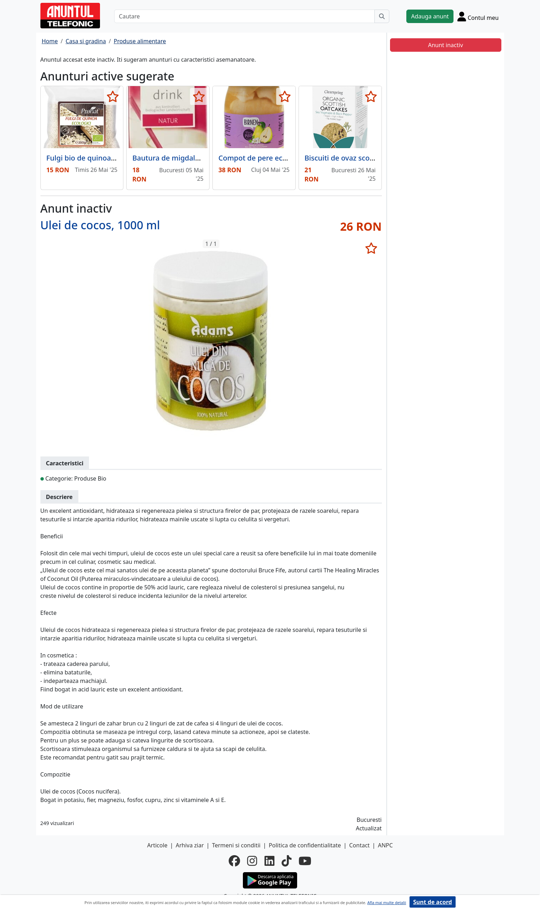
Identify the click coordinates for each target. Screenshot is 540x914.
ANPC (385, 845)
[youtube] (305, 860)
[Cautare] (244, 16)
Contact (359, 845)
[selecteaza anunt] (112, 96)
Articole (157, 845)
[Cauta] (381, 16)
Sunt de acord (432, 902)
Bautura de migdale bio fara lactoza (192, 158)
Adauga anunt (430, 16)
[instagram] (252, 860)
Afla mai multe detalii (386, 902)
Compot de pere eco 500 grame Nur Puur (287, 158)
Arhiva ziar (190, 845)
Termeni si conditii (236, 845)
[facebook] (234, 860)
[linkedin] (269, 860)
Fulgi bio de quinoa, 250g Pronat (101, 158)
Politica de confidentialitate (305, 845)
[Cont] (478, 16)
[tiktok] (286, 860)
